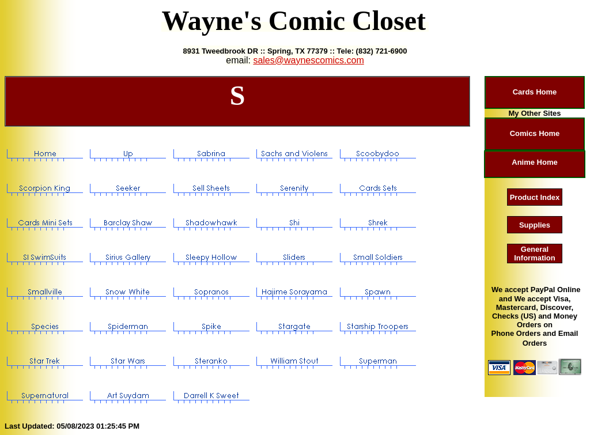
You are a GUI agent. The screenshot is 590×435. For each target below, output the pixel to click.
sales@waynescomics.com (308, 60)
